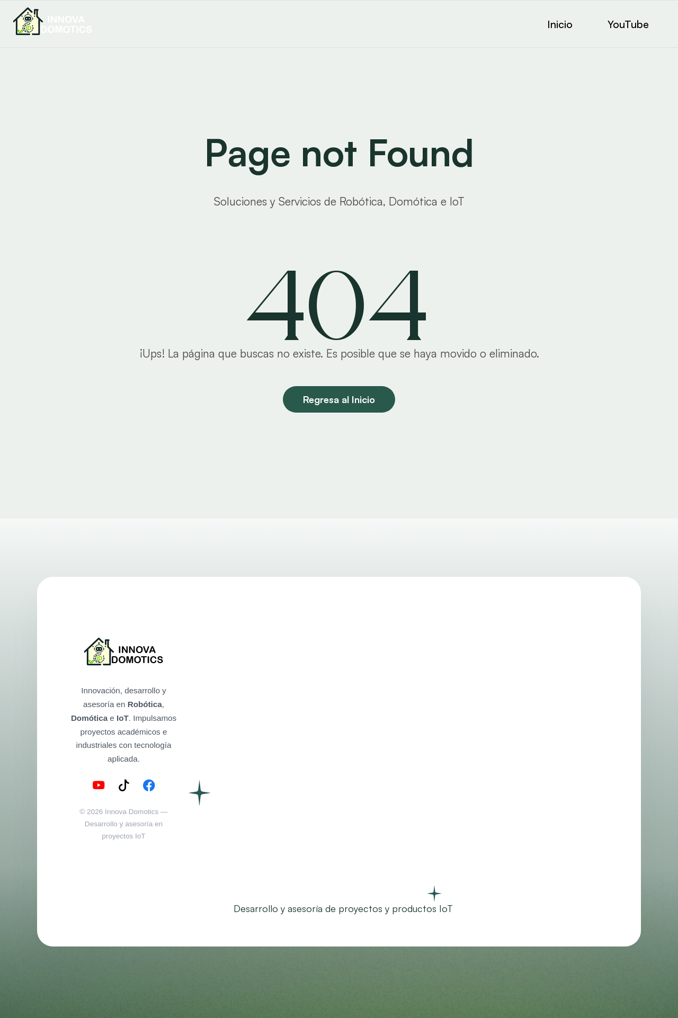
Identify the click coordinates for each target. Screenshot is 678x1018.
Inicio (560, 24)
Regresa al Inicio (339, 399)
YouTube (628, 24)
